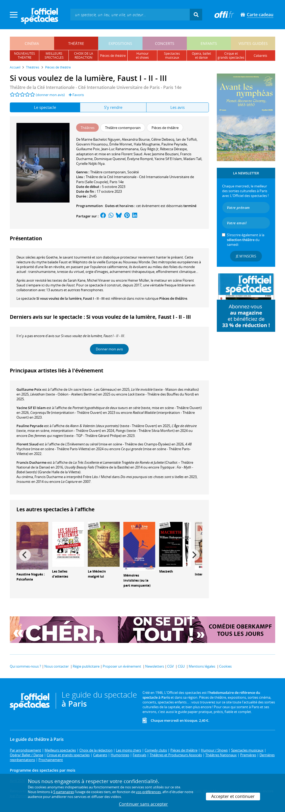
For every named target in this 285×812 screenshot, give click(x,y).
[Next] (194, 555)
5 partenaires (63, 791)
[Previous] (25, 555)
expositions (120, 43)
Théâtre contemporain (108, 172)
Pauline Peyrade (29, 425)
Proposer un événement (122, 666)
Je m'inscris (246, 256)
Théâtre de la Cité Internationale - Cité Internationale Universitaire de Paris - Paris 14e (96, 87)
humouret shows (142, 55)
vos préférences (148, 791)
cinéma (32, 43)
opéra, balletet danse (201, 55)
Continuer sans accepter (143, 804)
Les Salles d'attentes (60, 574)
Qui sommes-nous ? (25, 666)
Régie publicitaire (86, 666)
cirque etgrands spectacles (231, 55)
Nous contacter (56, 666)
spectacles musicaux (172, 55)
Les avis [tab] (177, 107)
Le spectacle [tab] (45, 107)
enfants (209, 43)
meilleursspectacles (54, 55)
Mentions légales (202, 666)
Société (133, 172)
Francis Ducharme (31, 462)
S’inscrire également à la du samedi (245, 240)
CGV (170, 666)
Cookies (225, 666)
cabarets (260, 55)
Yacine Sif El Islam (31, 407)
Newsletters (154, 666)
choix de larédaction (83, 55)
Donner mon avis (109, 349)
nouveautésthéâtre (24, 55)
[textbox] (130, 14)
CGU (181, 666)
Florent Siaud (27, 444)
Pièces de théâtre (173, 298)
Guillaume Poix (28, 389)
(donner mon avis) (50, 94)
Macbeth (166, 571)
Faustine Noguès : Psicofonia (30, 577)
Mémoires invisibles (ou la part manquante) (136, 580)
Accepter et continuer (233, 796)
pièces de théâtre (113, 55)
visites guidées (253, 43)
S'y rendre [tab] (113, 107)
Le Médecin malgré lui (97, 574)
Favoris (76, 94)
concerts (164, 43)
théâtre (76, 43)
